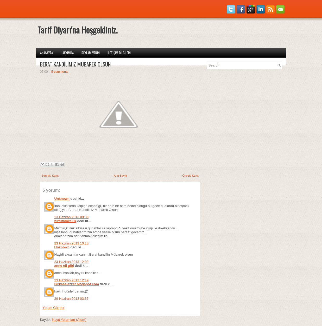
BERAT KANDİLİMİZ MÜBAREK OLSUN (75, 64)
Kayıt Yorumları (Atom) (69, 320)
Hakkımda (67, 52)
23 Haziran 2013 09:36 (71, 217)
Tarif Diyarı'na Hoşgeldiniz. (77, 30)
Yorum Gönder (54, 308)
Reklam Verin (90, 52)
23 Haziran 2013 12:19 (71, 280)
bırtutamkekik (65, 221)
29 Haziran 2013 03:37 (71, 299)
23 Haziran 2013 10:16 (71, 243)
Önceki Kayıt (190, 175)
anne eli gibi (64, 266)
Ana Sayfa (120, 175)
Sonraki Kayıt (50, 175)
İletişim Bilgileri (119, 52)
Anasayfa (46, 52)
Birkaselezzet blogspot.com (76, 284)
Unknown (62, 199)
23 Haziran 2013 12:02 (71, 262)
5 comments (59, 72)
